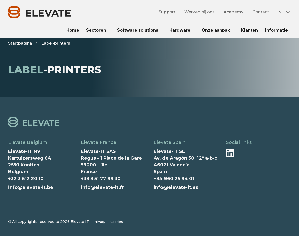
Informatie (276, 30)
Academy (233, 12)
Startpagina (20, 43)
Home (72, 30)
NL (281, 12)
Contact (260, 12)
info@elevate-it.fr (102, 187)
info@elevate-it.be (30, 187)
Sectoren (96, 30)
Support (167, 12)
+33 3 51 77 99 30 (101, 178)
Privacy (99, 222)
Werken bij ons (199, 12)
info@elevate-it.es (176, 187)
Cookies (116, 222)
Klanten (249, 30)
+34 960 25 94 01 (174, 178)
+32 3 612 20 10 (26, 178)
